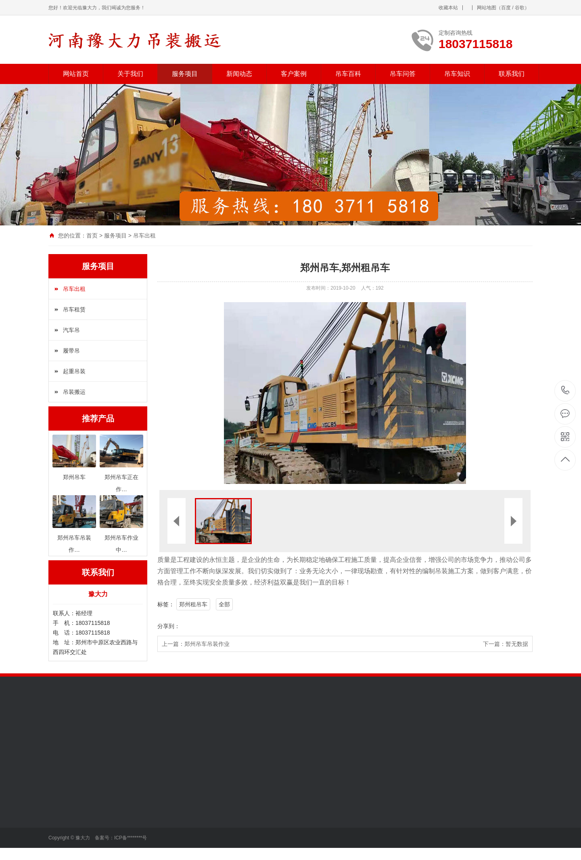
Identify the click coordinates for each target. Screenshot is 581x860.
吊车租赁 (74, 309)
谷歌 (520, 8)
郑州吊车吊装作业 (207, 644)
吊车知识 (457, 73)
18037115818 (565, 390)
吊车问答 (403, 73)
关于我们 (130, 73)
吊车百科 (348, 73)
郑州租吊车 (193, 604)
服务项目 (185, 73)
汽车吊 (71, 330)
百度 (506, 8)
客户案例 (294, 73)
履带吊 (71, 350)
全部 (224, 604)
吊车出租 (144, 235)
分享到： (168, 626)
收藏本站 (448, 8)
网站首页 (76, 73)
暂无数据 (517, 644)
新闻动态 (239, 73)
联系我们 (512, 73)
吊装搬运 (74, 392)
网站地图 (486, 8)
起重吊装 (74, 371)
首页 (92, 235)
